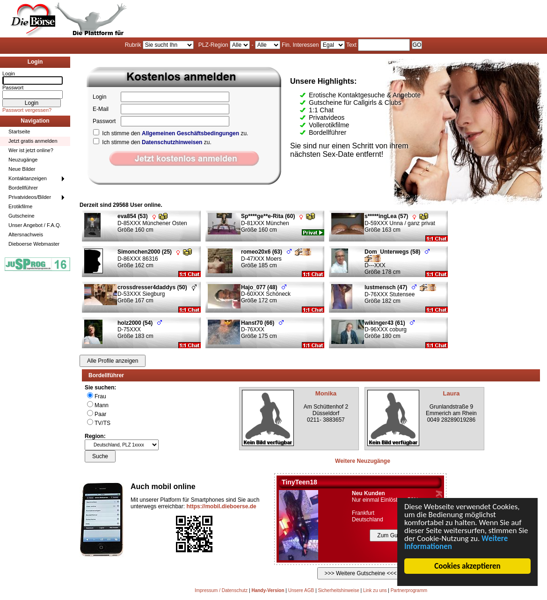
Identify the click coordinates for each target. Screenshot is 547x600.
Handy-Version (267, 590)
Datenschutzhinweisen (172, 142)
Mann (102, 405)
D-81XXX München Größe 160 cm (278, 223)
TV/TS (102, 423)
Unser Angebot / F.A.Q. (34, 225)
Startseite (19, 131)
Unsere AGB (301, 590)
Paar (100, 414)
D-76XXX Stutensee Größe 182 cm (400, 294)
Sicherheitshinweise (338, 590)
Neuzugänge (22, 159)
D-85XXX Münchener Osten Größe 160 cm (152, 223)
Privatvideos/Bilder (29, 197)
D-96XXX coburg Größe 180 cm (390, 329)
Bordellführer (23, 187)
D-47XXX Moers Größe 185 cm (276, 259)
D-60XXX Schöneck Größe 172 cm (266, 294)
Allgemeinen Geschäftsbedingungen (190, 133)
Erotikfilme (20, 206)
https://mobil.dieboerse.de (221, 506)
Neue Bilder (21, 169)
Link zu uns (375, 590)
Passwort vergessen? (26, 110)
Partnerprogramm (409, 590)
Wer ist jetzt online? (30, 150)
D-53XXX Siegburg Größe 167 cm (157, 294)
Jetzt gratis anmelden (33, 141)
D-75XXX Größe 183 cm (139, 329)
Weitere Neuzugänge (362, 461)
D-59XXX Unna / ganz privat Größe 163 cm (400, 223)
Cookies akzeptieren (468, 566)
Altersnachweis (25, 234)
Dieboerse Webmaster (33, 244)
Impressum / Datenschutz (221, 590)
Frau (100, 396)
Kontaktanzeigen (27, 178)
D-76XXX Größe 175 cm (262, 329)
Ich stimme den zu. (170, 133)
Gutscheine (21, 216)
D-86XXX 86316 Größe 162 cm (154, 259)
